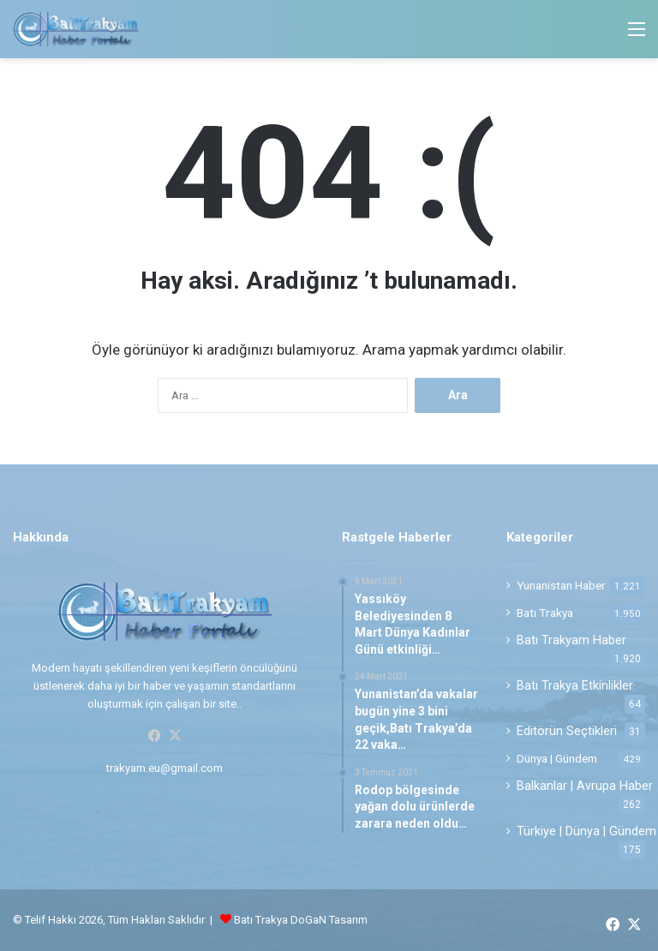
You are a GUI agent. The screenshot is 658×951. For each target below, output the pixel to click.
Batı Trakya (545, 612)
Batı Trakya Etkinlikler (575, 685)
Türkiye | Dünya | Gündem (586, 831)
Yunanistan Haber (561, 585)
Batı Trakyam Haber (571, 640)
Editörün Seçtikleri (567, 731)
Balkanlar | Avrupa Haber (585, 785)
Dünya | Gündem (557, 758)
